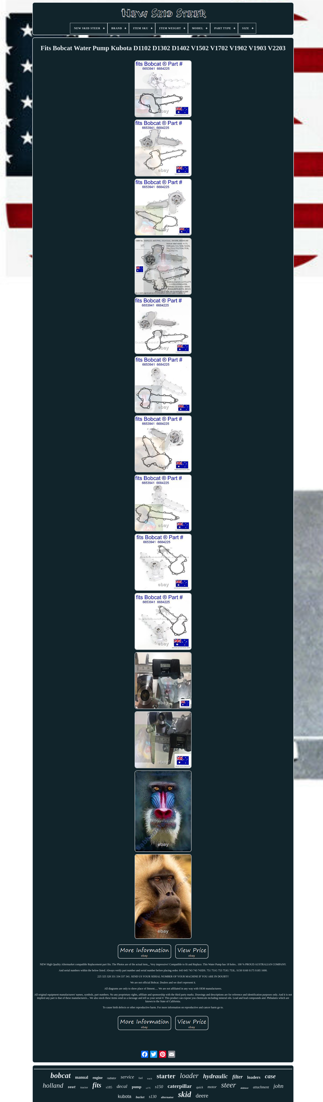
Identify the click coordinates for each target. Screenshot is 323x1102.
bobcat (60, 1076)
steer (228, 1085)
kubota (124, 1096)
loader (189, 1076)
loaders (253, 1077)
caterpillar (180, 1086)
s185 (109, 1087)
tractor (84, 1087)
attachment (261, 1087)
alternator (167, 1097)
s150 (159, 1086)
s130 (153, 1096)
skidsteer (244, 1088)
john (278, 1086)
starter (166, 1076)
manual (81, 1077)
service (127, 1077)
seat (72, 1087)
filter (237, 1077)
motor (212, 1087)
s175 (148, 1088)
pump (137, 1087)
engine (98, 1078)
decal (122, 1086)
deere (202, 1095)
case (270, 1076)
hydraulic (215, 1076)
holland (53, 1085)
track (149, 1078)
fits (96, 1085)
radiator (111, 1078)
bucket (140, 1097)
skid (184, 1094)
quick (199, 1087)
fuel (141, 1078)
